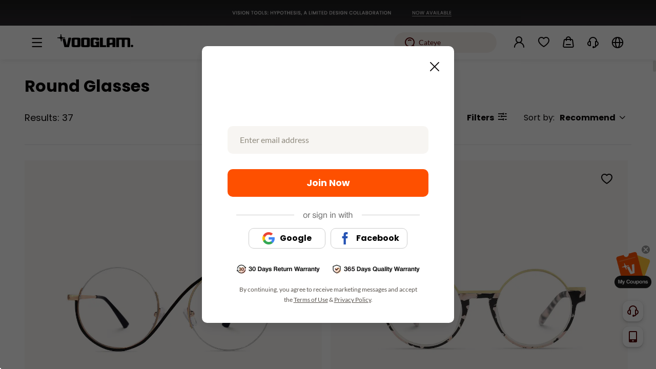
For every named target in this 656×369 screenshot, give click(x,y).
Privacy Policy (352, 299)
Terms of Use (311, 299)
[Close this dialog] (431, 63)
